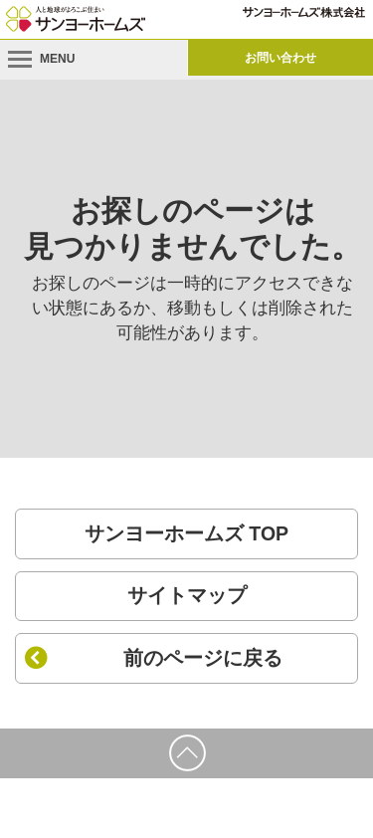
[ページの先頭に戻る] (186, 753)
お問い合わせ (280, 58)
